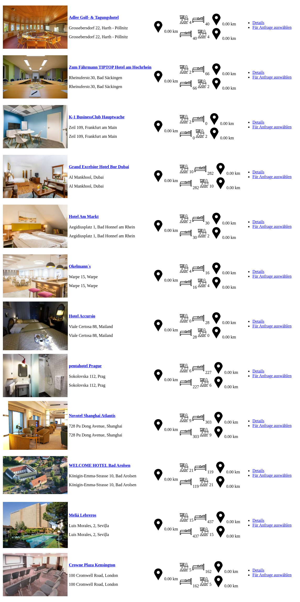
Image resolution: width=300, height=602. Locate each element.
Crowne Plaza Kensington (92, 565)
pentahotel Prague (85, 366)
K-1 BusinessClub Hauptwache (97, 117)
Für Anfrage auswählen (271, 27)
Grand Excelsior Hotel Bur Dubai (99, 167)
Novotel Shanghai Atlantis (92, 415)
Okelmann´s (80, 266)
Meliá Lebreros (82, 515)
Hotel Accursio (82, 316)
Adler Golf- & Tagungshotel (94, 17)
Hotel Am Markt (84, 216)
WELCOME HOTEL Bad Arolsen (99, 465)
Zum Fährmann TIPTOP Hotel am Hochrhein (110, 67)
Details (258, 22)
